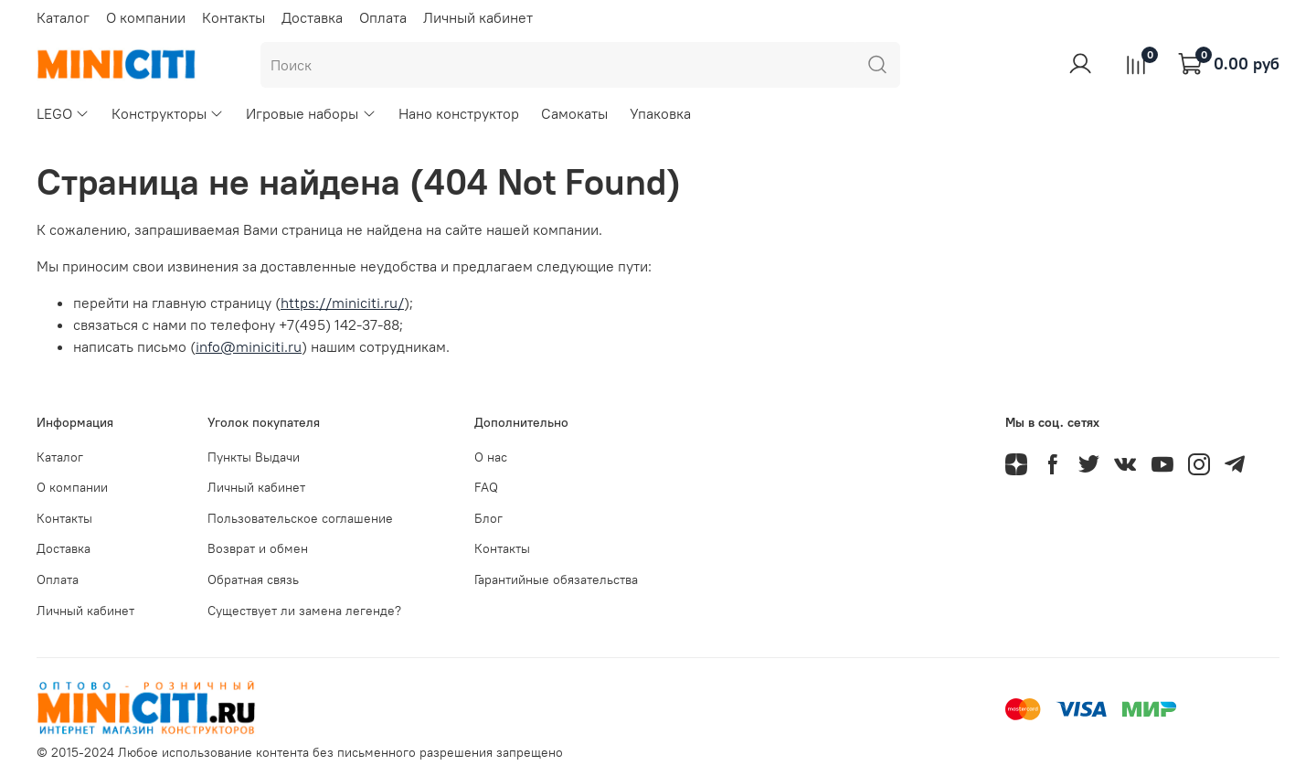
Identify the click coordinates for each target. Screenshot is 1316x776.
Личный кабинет (478, 17)
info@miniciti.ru (249, 346)
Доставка (312, 17)
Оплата (383, 17)
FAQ (486, 487)
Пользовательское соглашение (300, 518)
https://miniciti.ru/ (342, 302)
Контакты (233, 17)
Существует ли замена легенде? (304, 610)
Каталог (63, 17)
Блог (488, 518)
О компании (146, 17)
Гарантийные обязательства (556, 579)
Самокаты (574, 113)
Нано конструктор (458, 113)
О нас (490, 457)
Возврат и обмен (257, 548)
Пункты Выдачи (253, 457)
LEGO (63, 113)
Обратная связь (253, 579)
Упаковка (660, 113)
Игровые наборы (311, 113)
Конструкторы (167, 113)
